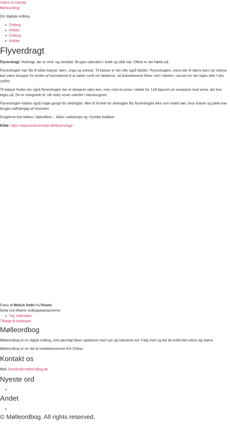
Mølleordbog (10, 8)
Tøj (11, 316)
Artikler (14, 30)
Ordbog (15, 25)
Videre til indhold (13, 2)
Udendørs (23, 316)
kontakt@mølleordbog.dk (28, 369)
